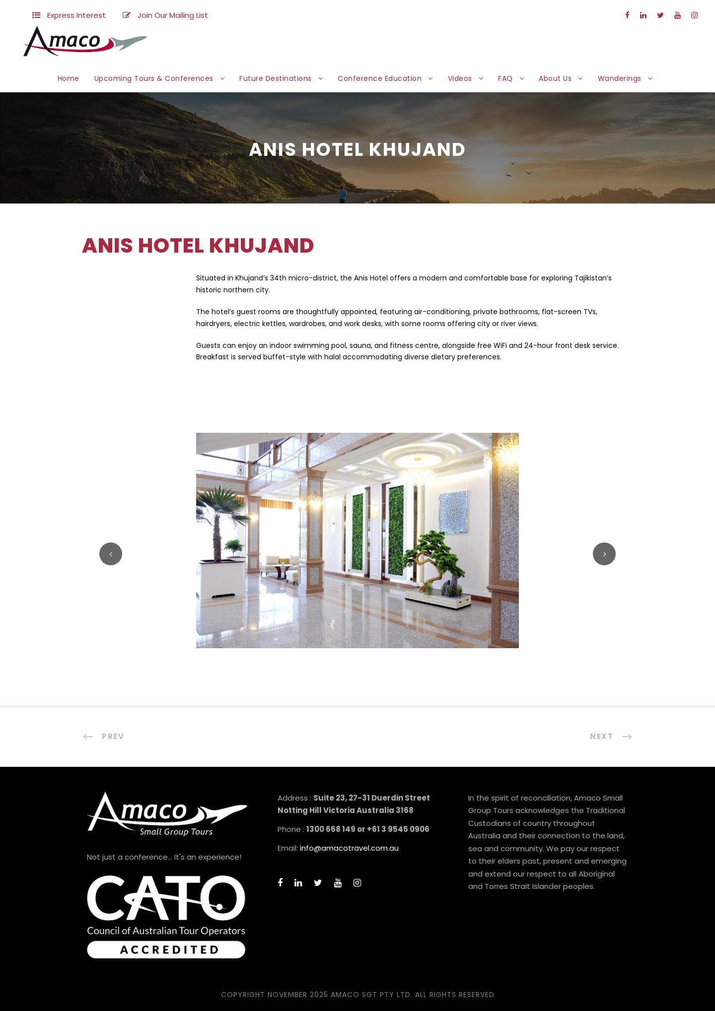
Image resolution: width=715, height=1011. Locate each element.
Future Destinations (275, 78)
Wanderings (620, 78)
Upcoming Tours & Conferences (154, 78)
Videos (460, 78)
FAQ (505, 78)
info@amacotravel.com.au (349, 848)
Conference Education (380, 78)
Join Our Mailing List (173, 15)
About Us (555, 78)
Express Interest (76, 15)
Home (68, 78)
